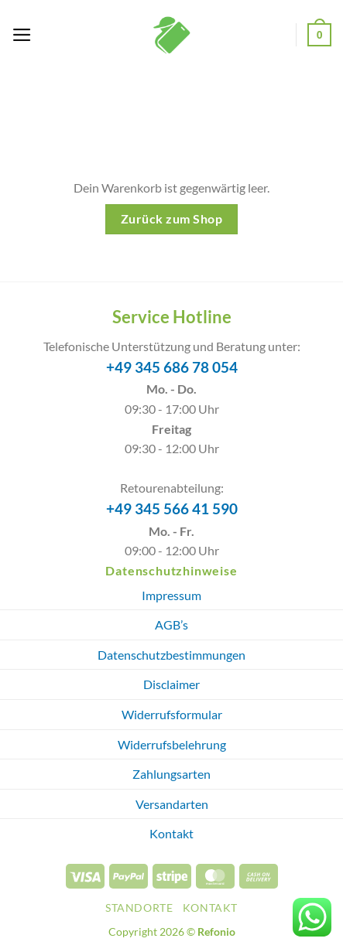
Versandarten (171, 804)
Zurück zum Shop (171, 219)
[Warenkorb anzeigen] (319, 34)
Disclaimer (171, 684)
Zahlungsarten (171, 773)
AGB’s (171, 624)
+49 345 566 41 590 (172, 508)
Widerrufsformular (172, 714)
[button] (22, 35)
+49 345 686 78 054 (172, 367)
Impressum (171, 595)
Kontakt (171, 833)
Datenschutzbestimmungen (171, 654)
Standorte (139, 907)
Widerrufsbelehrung (172, 744)
